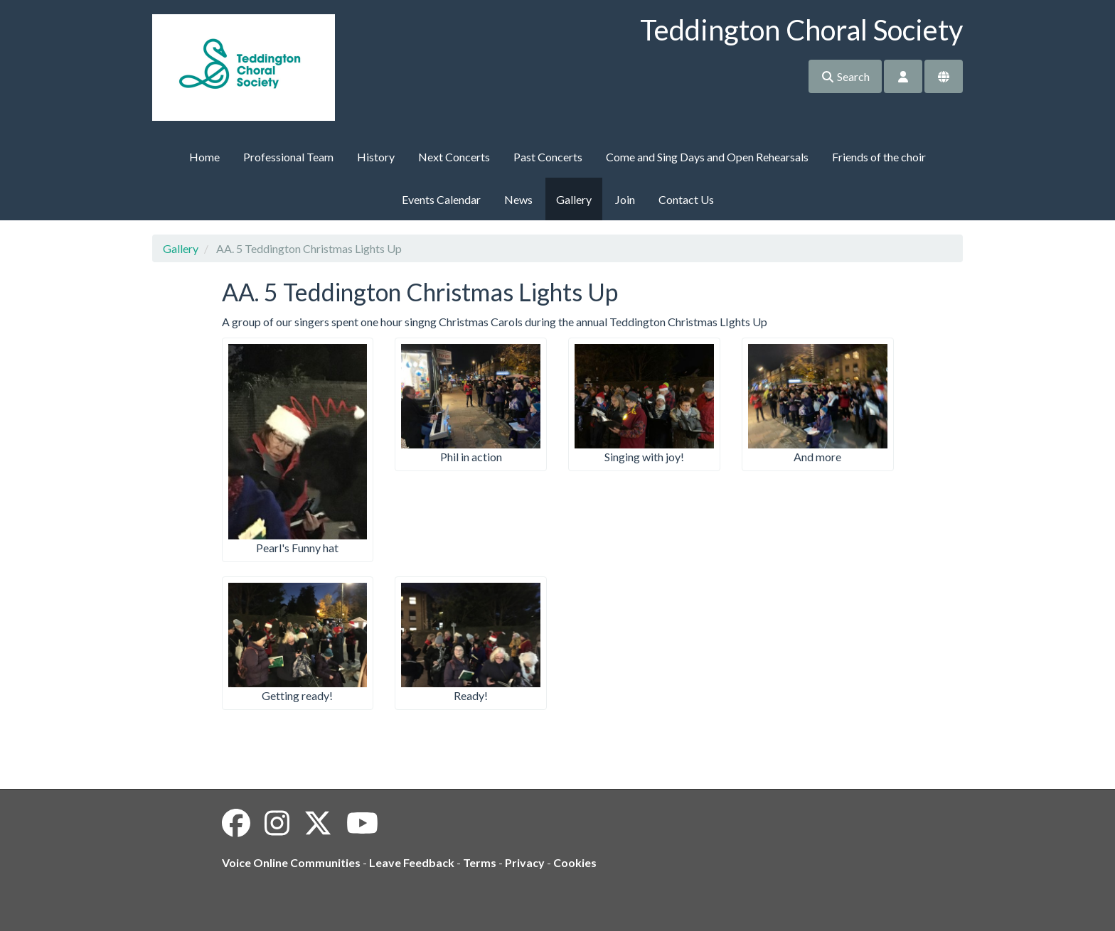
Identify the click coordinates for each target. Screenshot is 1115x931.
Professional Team (288, 156)
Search (845, 76)
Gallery (574, 199)
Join (625, 199)
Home (204, 156)
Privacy (525, 862)
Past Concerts (547, 156)
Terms (479, 862)
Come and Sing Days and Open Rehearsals (707, 156)
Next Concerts (454, 156)
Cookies (575, 862)
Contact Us (686, 199)
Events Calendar (441, 199)
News (518, 199)
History (376, 156)
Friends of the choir (879, 156)
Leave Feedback (411, 862)
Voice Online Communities (291, 862)
